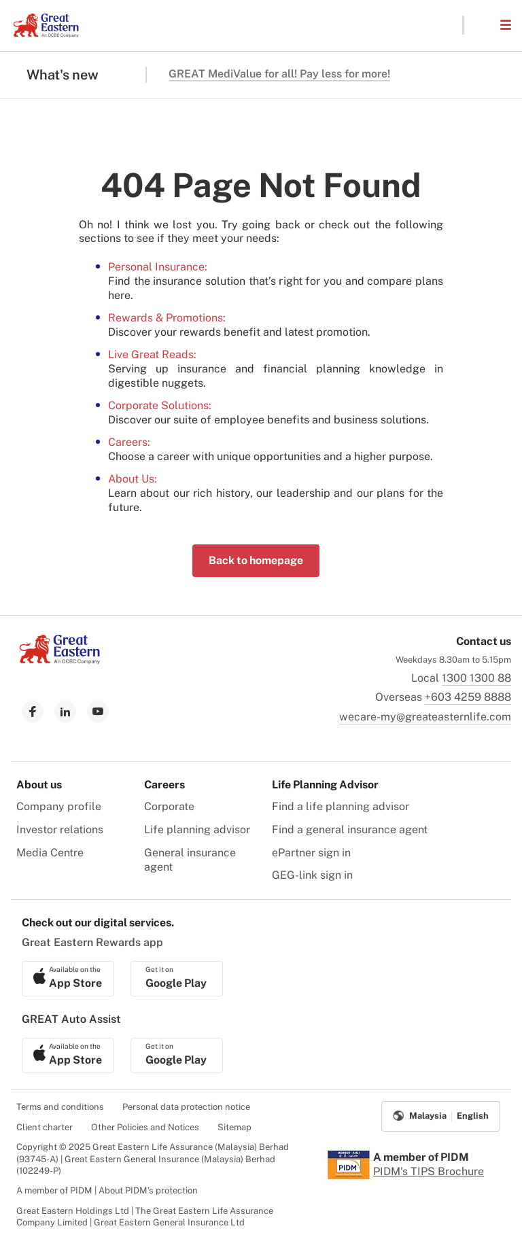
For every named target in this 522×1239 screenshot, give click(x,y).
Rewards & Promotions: (167, 317)
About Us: (132, 478)
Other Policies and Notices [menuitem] (145, 1127)
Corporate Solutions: (159, 405)
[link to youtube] (98, 711)
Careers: (129, 442)
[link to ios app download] (68, 978)
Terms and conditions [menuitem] (60, 1107)
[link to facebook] (33, 711)
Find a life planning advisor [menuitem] (340, 806)
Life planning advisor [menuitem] (197, 829)
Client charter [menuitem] (44, 1127)
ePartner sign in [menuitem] (311, 852)
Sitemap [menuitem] (234, 1127)
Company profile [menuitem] (58, 806)
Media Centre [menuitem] (50, 852)
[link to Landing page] (59, 660)
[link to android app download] (176, 978)
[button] (481, 25)
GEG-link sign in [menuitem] (312, 875)
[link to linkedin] (65, 711)
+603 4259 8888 (468, 697)
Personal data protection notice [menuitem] (186, 1107)
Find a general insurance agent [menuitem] (350, 829)
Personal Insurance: (157, 266)
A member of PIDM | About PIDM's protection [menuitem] (107, 1190)
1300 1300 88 (476, 677)
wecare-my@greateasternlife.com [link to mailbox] (425, 716)
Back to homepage (256, 560)
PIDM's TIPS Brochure (428, 1171)
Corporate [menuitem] (169, 806)
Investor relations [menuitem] (59, 829)
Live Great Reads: (152, 354)
